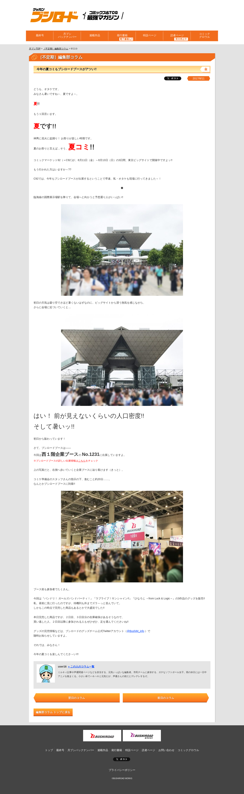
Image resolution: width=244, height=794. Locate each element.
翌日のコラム (76, 697)
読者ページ (177, 35)
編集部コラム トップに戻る (53, 712)
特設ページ (149, 35)
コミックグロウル (204, 36)
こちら (82, 460)
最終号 (40, 35)
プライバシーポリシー (122, 769)
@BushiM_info (135, 631)
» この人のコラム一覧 (81, 666)
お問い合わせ (166, 750)
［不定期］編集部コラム (55, 48)
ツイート (172, 78)
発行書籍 (122, 35)
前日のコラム (165, 697)
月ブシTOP (34, 48)
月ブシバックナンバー (67, 36)
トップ (49, 750)
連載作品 (94, 35)
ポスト (121, 759)
